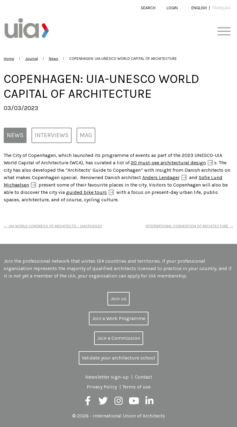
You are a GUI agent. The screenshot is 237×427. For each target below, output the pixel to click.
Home (9, 58)
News (53, 58)
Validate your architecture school (118, 358)
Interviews (52, 135)
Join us (118, 299)
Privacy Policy (102, 387)
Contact (143, 377)
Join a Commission (118, 338)
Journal (31, 58)
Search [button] (148, 8)
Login (172, 8)
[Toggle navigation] (223, 31)
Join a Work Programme (118, 318)
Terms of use (136, 387)
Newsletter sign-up (107, 377)
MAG (86, 135)
